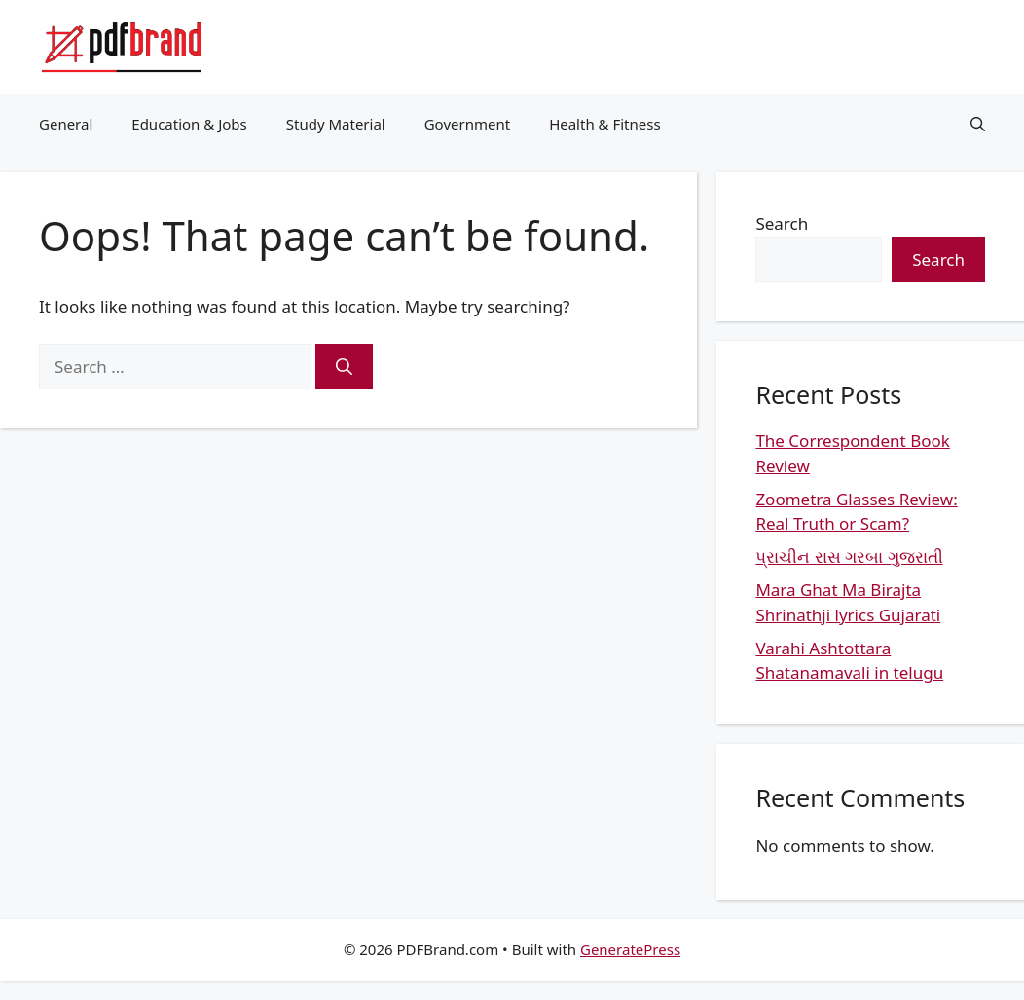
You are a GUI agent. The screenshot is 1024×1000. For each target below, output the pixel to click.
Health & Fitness (605, 123)
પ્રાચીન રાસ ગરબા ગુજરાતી (848, 556)
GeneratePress (630, 949)
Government (467, 123)
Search (781, 223)
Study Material (335, 123)
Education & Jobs (188, 123)
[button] (978, 123)
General (65, 123)
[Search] (344, 367)
